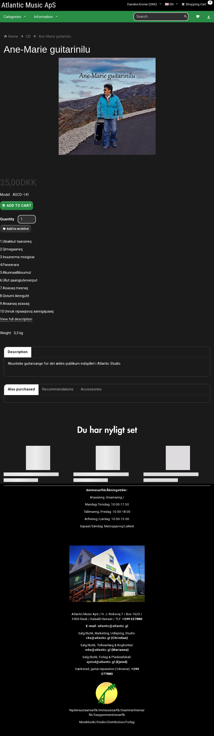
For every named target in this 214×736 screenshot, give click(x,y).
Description (18, 352)
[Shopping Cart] (197, 4)
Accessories (91, 389)
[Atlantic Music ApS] (28, 5)
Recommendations (57, 389)
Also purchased (21, 389)
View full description (16, 319)
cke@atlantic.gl (98, 638)
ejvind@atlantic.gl (101, 662)
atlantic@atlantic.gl (113, 626)
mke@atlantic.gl (98, 650)
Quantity (7, 219)
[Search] (185, 16)
